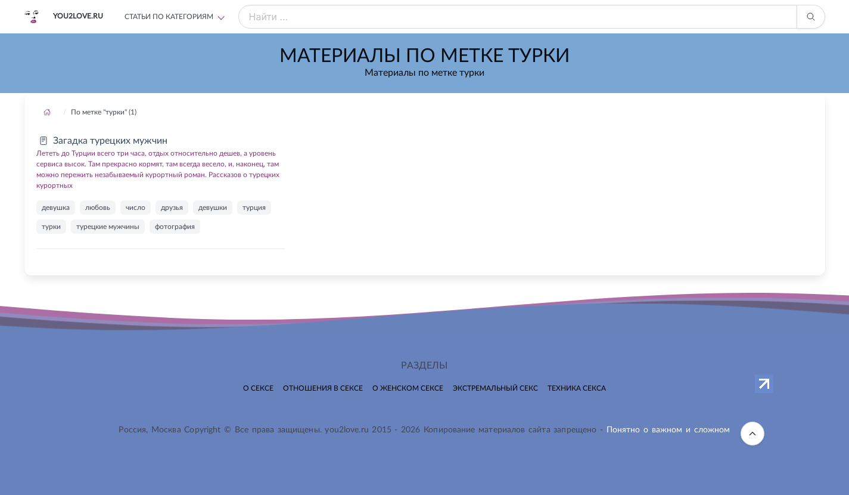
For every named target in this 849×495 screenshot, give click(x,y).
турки (51, 226)
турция (254, 207)
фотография (175, 226)
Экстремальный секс (495, 388)
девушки (212, 207)
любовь (97, 207)
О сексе (258, 388)
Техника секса (577, 388)
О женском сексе (407, 388)
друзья (172, 207)
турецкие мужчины (107, 226)
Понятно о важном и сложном (668, 430)
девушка (56, 207)
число (135, 207)
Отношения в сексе (323, 388)
